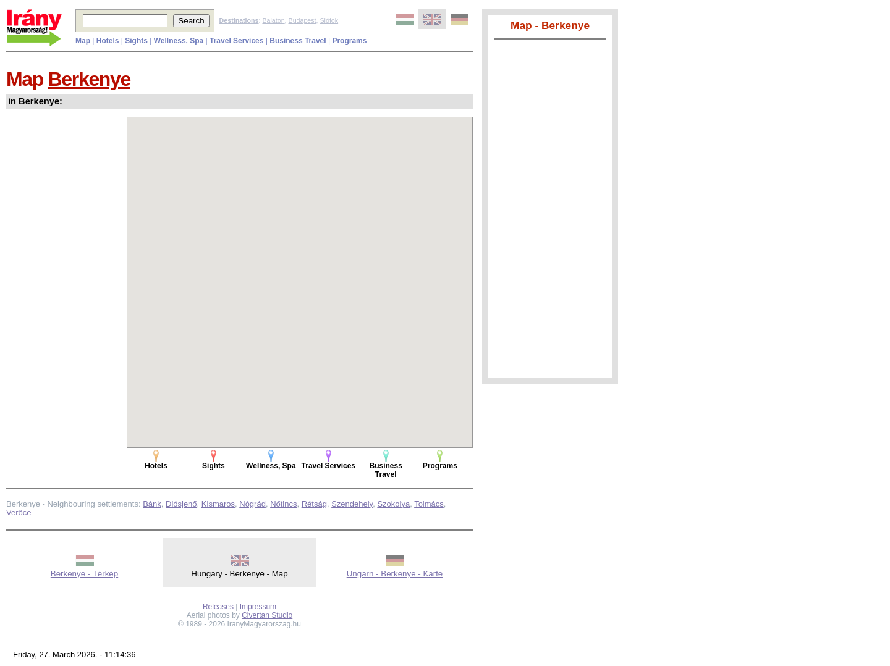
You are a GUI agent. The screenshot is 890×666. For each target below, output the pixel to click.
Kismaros (218, 503)
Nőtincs (283, 503)
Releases (218, 606)
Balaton (273, 20)
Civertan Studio (267, 615)
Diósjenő (181, 503)
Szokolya (393, 503)
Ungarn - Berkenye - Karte (395, 573)
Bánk (152, 503)
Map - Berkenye (550, 25)
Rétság (314, 503)
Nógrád (252, 503)
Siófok (329, 20)
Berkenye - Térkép (84, 573)
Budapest (302, 20)
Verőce (18, 512)
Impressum (258, 606)
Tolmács (429, 503)
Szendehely (352, 503)
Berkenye (89, 79)
